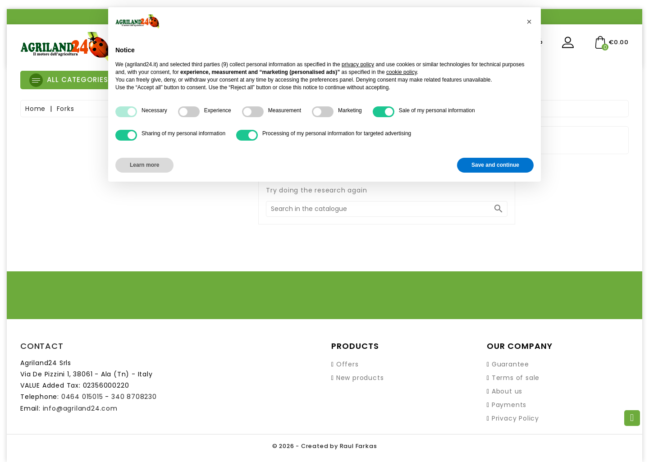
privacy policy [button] (358, 64)
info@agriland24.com (80, 408)
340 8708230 (134, 396)
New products (360, 377)
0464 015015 (82, 396)
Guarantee (510, 364)
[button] (529, 21)
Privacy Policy (515, 418)
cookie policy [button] (401, 72)
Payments (509, 404)
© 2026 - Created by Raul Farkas (324, 446)
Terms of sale (515, 377)
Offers (347, 364)
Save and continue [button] (495, 165)
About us (507, 391)
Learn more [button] (144, 165)
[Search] (386, 209)
